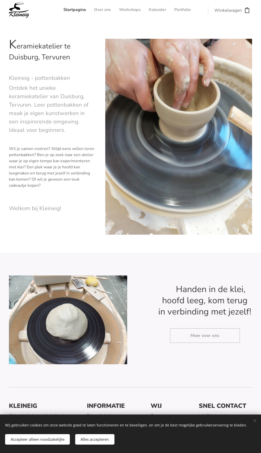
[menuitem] (159, 10)
